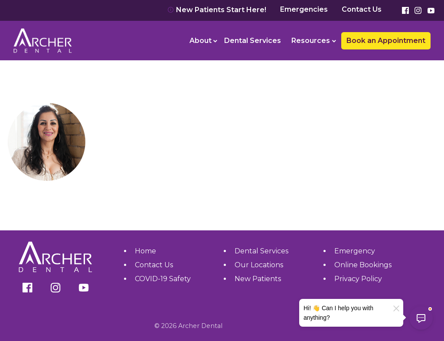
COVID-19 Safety (163, 279)
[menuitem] (201, 40)
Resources (310, 40)
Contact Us (362, 9)
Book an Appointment (385, 40)
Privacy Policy (358, 279)
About (200, 40)
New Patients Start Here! (216, 9)
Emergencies (304, 9)
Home (145, 251)
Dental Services (252, 40)
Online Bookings (363, 265)
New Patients (258, 279)
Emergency (354, 251)
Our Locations (259, 265)
